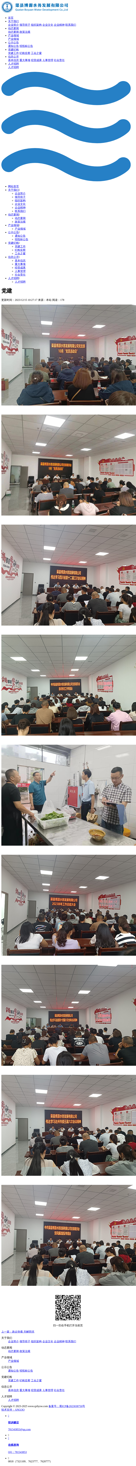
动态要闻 (13, 28)
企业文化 (47, 24)
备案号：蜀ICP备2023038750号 (66, 1406)
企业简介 (13, 24)
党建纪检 (13, 49)
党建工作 (13, 53)
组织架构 (36, 24)
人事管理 (47, 60)
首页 (10, 17)
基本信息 (13, 60)
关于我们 (13, 21)
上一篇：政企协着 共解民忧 (17, 1331)
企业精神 (59, 24)
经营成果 (36, 60)
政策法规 (25, 31)
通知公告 (13, 46)
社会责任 (59, 60)
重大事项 (25, 60)
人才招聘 (13, 63)
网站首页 (13, 186)
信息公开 (13, 56)
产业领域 (13, 35)
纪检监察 (25, 53)
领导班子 (25, 24)
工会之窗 (36, 53)
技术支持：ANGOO (13, 1409)
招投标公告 (26, 46)
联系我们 (70, 24)
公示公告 (13, 42)
